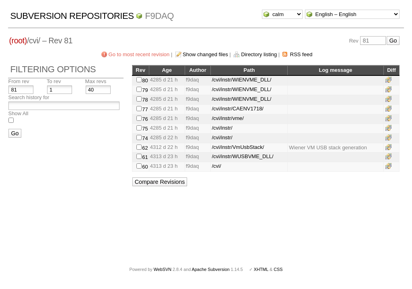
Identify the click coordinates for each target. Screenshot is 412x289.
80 (145, 80)
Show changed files (205, 54)
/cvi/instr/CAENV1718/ (238, 109)
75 (145, 129)
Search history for (28, 97)
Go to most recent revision (139, 54)
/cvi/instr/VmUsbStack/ (238, 147)
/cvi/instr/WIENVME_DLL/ (241, 80)
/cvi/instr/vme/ (227, 118)
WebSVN (162, 269)
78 (145, 100)
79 (145, 90)
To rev (54, 81)
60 (145, 167)
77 (145, 109)
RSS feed (301, 54)
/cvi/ (216, 166)
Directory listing (259, 54)
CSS (278, 269)
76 (145, 119)
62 (145, 148)
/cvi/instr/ (222, 128)
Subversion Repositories (72, 16)
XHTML (261, 269)
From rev (18, 81)
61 (145, 157)
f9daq (159, 16)
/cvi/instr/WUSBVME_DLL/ (242, 156)
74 (145, 138)
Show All (18, 113)
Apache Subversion (211, 269)
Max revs (96, 81)
